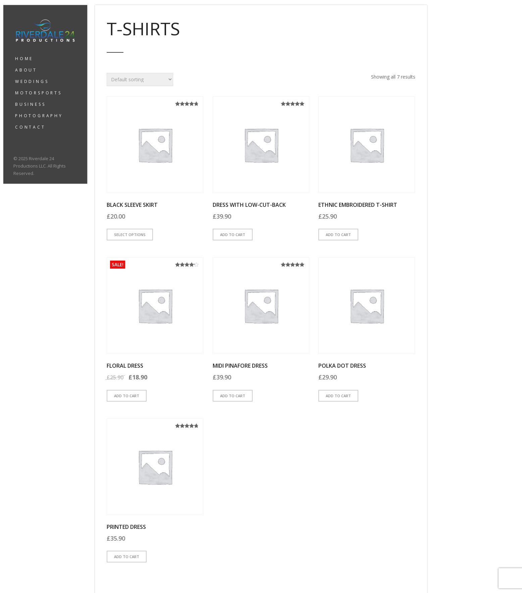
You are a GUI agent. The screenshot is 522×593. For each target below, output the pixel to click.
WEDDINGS (32, 81)
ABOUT (26, 70)
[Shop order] (140, 79)
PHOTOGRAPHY (39, 116)
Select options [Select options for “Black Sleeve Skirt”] (130, 234)
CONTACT (30, 127)
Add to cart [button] (232, 234)
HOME (24, 58)
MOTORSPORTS (38, 93)
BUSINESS (30, 104)
